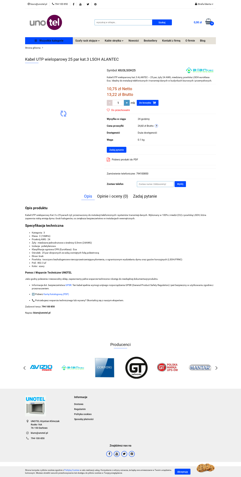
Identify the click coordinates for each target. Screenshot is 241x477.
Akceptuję (182, 471)
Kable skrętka (114, 40)
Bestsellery (150, 40)
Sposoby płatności (84, 419)
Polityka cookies (83, 414)
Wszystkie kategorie (49, 40)
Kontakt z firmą (171, 40)
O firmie (190, 40)
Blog (202, 40)
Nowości (134, 40)
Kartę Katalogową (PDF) (56, 294)
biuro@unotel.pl (39, 433)
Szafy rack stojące (87, 40)
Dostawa (78, 404)
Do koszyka (147, 102)
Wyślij (180, 184)
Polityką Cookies (71, 470)
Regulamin (80, 409)
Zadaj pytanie (116, 149)
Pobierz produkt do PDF (122, 159)
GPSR (68, 285)
